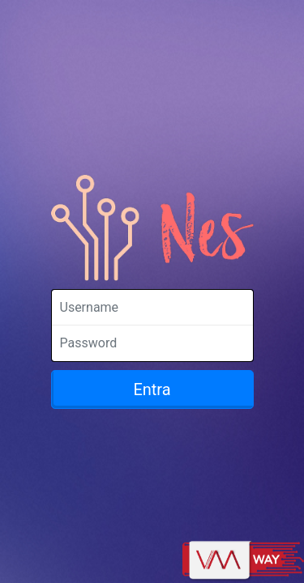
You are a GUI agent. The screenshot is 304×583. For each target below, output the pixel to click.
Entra (151, 389)
